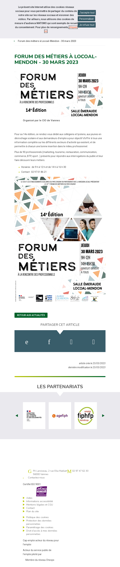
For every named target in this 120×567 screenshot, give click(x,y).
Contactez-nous (36, 477)
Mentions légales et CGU (39, 504)
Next (103, 415)
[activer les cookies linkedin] (49, 342)
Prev (17, 415)
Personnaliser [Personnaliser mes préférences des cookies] (86, 18)
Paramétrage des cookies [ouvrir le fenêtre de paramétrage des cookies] (39, 527)
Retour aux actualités (31, 315)
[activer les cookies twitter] (71, 342)
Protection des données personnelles (38, 522)
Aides (29, 498)
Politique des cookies (37, 517)
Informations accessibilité (39, 501)
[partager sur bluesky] (94, 342)
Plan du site (32, 511)
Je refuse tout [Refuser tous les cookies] (86, 25)
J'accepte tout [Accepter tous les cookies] (87, 12)
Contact (30, 508)
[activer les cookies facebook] (27, 342)
